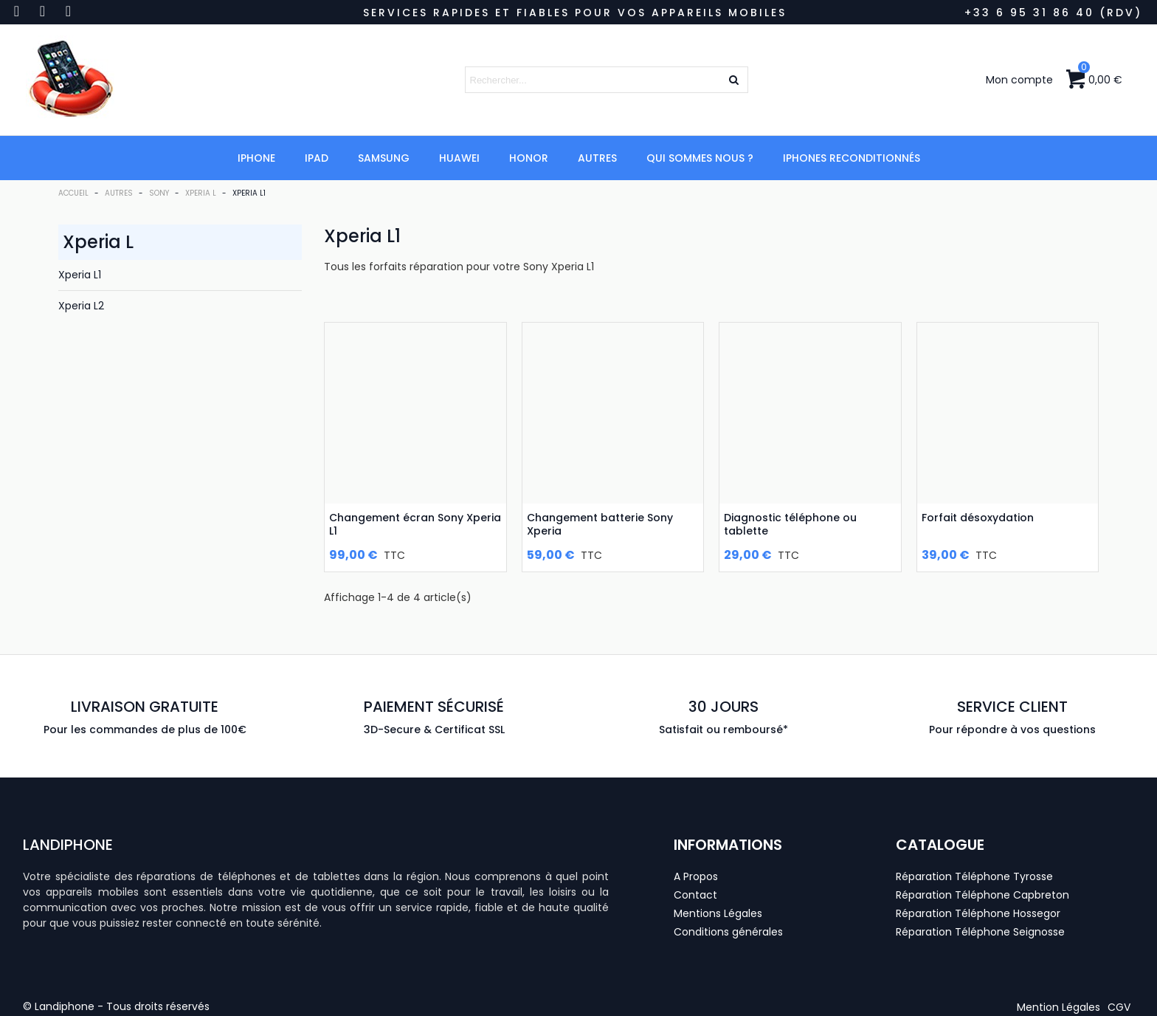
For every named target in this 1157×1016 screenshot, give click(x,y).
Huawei (459, 158)
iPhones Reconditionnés (851, 158)
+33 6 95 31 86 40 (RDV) (1053, 12)
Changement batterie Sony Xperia (600, 524)
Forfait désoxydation (978, 517)
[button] (1058, 1007)
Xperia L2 (81, 305)
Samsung (384, 158)
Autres (597, 158)
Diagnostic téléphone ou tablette (790, 524)
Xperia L (98, 242)
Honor (528, 158)
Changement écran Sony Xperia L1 (415, 524)
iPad (316, 158)
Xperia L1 (79, 274)
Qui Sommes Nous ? (699, 158)
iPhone (256, 158)
